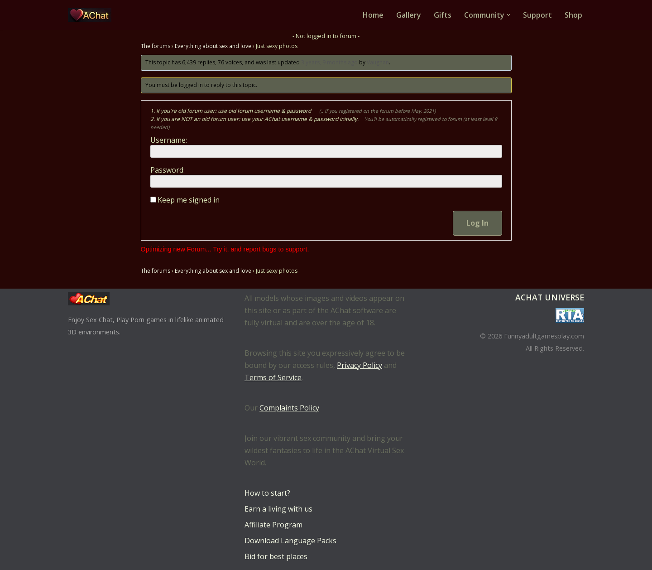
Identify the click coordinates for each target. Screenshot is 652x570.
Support (537, 15)
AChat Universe (549, 297)
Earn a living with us (278, 509)
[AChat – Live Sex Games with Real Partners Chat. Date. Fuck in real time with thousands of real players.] (92, 15)
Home (373, 15)
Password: (167, 170)
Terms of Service (273, 377)
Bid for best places (275, 556)
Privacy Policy (359, 365)
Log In (477, 223)
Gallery (408, 15)
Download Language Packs (290, 541)
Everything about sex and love (213, 46)
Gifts (442, 15)
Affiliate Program (273, 525)
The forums (155, 46)
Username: (168, 140)
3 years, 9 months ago (329, 62)
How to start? (267, 493)
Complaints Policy (289, 408)
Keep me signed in (189, 200)
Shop (573, 15)
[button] (508, 15)
